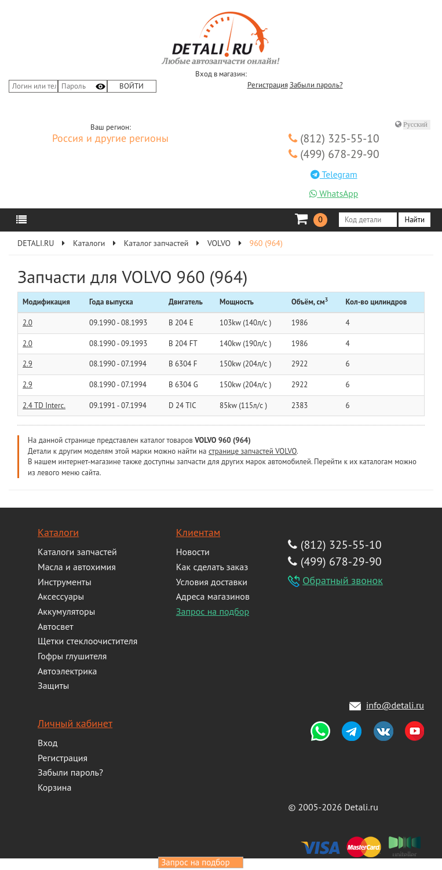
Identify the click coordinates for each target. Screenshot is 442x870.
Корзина (54, 787)
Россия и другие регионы (110, 139)
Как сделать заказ (212, 566)
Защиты (53, 685)
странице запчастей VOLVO (253, 451)
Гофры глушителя (72, 656)
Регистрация (267, 85)
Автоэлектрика (67, 671)
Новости (193, 551)
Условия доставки (211, 582)
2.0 (27, 323)
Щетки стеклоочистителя (87, 641)
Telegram (334, 174)
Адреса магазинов (213, 596)
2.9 (27, 364)
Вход (47, 742)
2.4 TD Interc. (44, 405)
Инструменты (65, 582)
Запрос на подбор (212, 611)
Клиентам (198, 532)
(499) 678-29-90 (333, 153)
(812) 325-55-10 (333, 138)
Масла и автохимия (77, 566)
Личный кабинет (75, 723)
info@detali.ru (395, 705)
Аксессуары (61, 596)
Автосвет (56, 626)
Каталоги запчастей (77, 551)
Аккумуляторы (66, 611)
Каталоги (58, 532)
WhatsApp (333, 193)
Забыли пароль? (316, 85)
